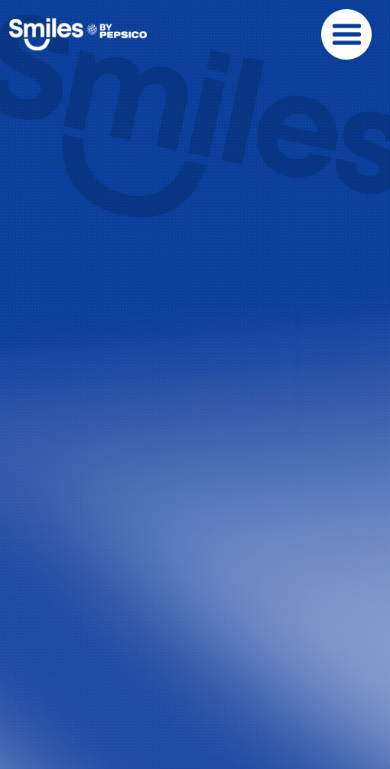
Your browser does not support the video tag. (195, 162)
